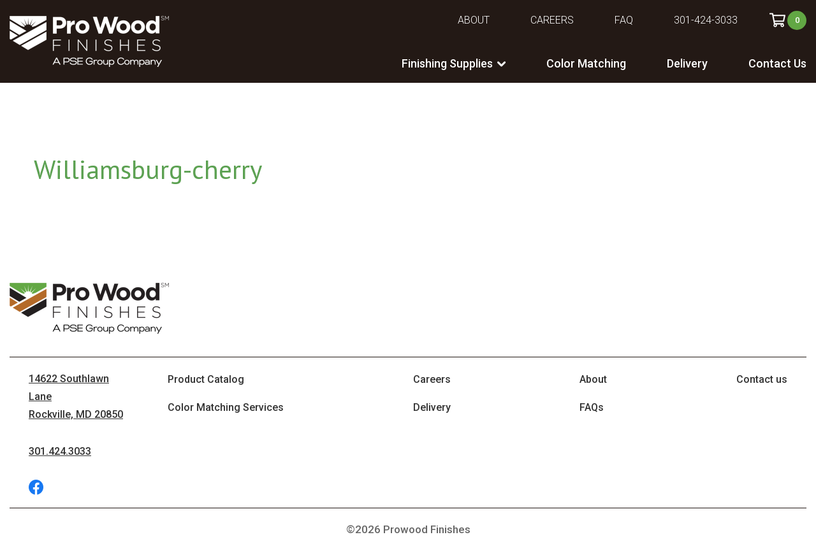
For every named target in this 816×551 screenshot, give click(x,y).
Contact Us (777, 63)
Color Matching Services (226, 407)
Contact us (761, 379)
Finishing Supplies (447, 63)
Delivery (687, 63)
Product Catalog (206, 379)
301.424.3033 (60, 451)
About (474, 20)
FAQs (591, 407)
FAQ (624, 20)
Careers (552, 20)
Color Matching (586, 63)
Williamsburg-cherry (148, 169)
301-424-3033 (706, 20)
